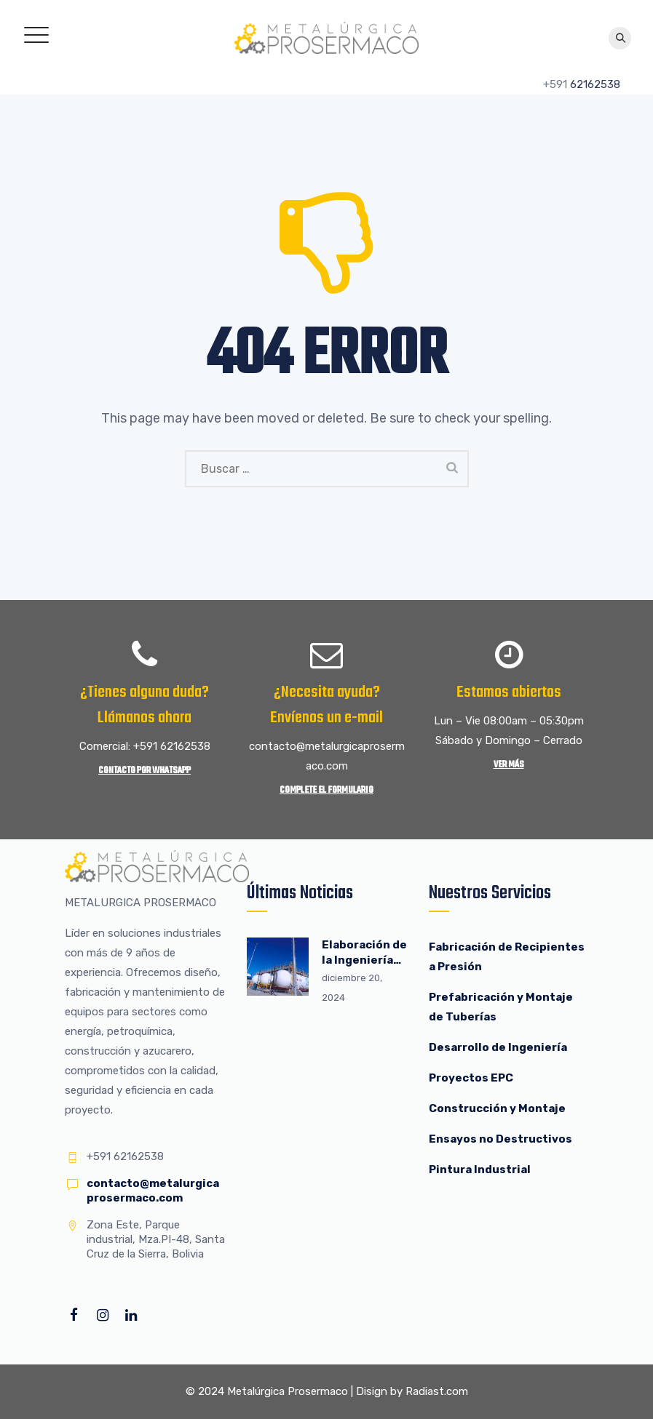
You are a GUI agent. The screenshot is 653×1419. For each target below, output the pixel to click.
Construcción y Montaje (497, 1108)
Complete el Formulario (326, 790)
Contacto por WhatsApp (144, 770)
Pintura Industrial (480, 1169)
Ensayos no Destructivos (500, 1139)
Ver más (509, 764)
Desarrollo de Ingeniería (498, 1047)
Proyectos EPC (471, 1077)
